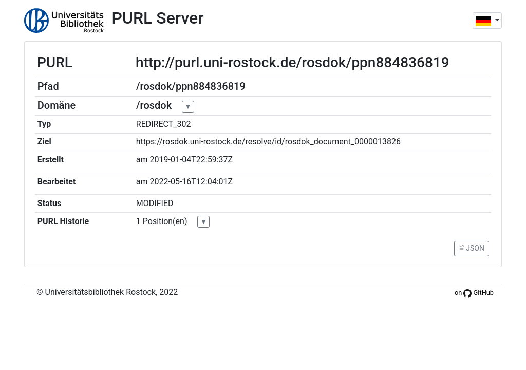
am (142, 159)
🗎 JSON (471, 248)
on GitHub (474, 293)
